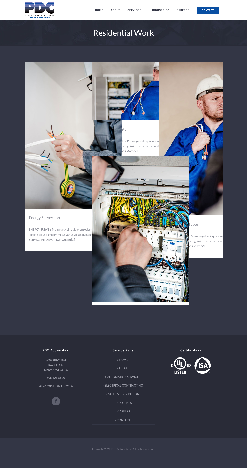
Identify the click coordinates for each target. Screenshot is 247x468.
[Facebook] (56, 401)
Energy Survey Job (44, 217)
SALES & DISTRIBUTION (123, 394)
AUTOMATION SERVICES (123, 377)
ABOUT (124, 368)
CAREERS (123, 411)
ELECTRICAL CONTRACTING (124, 385)
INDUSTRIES (124, 403)
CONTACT (123, 420)
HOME (123, 359)
